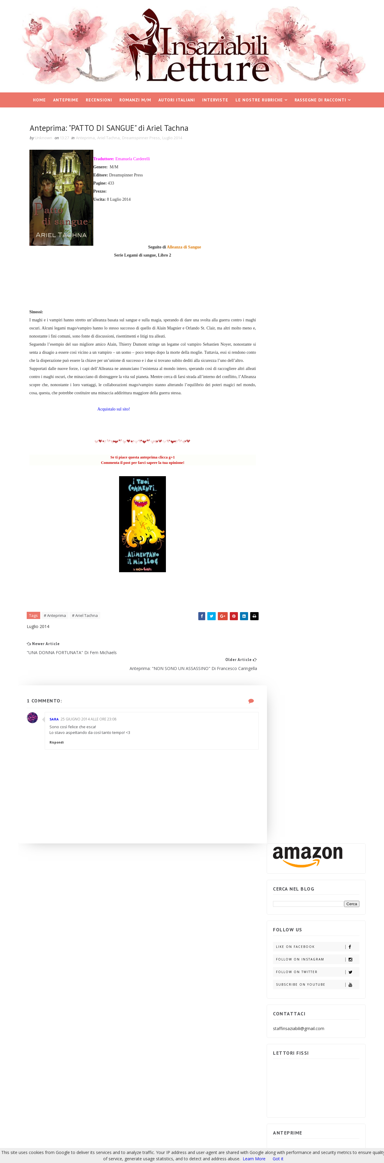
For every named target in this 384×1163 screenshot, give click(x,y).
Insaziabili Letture (56, 1093)
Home (39, 99)
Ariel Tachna (110, 138)
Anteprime (66, 99)
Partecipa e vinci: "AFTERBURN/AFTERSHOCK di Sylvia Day (330, 700)
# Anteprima (57, 624)
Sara (56, 720)
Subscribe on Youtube (316, 253)
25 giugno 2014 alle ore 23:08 (90, 720)
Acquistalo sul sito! (116, 418)
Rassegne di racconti (320, 99)
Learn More (254, 1158)
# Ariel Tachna (87, 624)
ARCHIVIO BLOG (336, 648)
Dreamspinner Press (143, 138)
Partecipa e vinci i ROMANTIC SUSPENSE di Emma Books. (328, 755)
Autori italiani (177, 99)
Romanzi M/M (136, 99)
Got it (278, 1158)
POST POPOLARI (293, 648)
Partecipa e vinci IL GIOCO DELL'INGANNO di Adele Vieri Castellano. (329, 728)
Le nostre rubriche (259, 99)
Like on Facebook (316, 216)
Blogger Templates (118, 1093)
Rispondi (58, 744)
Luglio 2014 (174, 138)
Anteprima (87, 138)
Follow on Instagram (316, 228)
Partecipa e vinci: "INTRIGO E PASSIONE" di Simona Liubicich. (330, 783)
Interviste (215, 99)
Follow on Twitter (316, 241)
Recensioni (99, 99)
